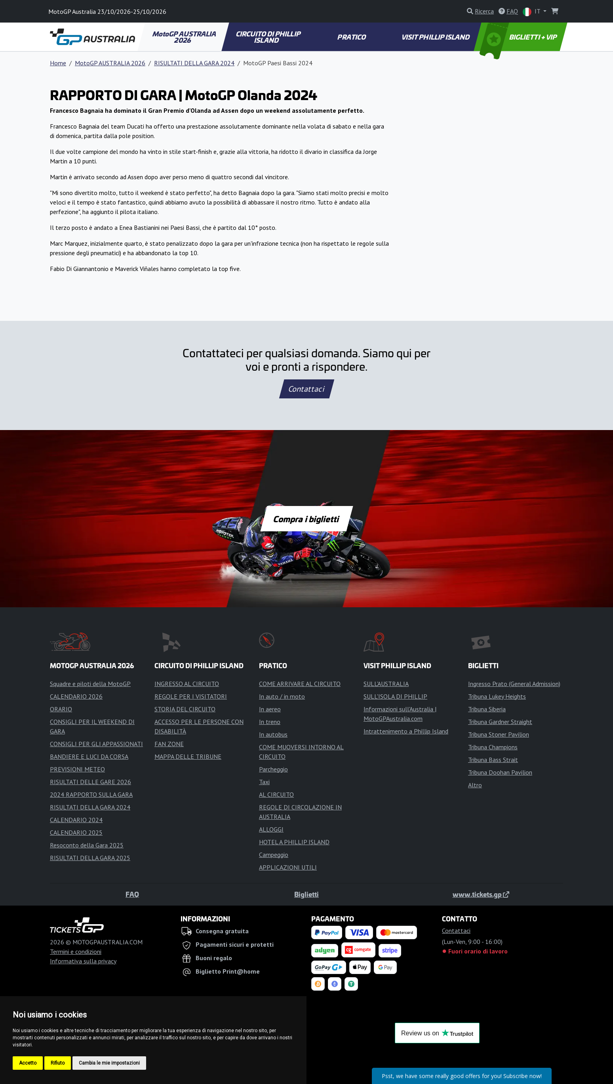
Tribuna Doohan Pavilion (500, 772)
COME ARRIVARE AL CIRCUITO (300, 684)
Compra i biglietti (306, 519)
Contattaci (306, 389)
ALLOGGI (271, 829)
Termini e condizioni (75, 951)
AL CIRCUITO (276, 794)
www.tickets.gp (481, 894)
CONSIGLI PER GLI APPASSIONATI (96, 744)
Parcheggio (273, 769)
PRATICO (352, 37)
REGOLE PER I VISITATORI (190, 696)
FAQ (132, 894)
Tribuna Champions (493, 747)
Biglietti (306, 894)
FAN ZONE (169, 744)
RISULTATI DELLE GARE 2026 (90, 782)
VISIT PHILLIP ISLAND (435, 37)
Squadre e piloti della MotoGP (90, 684)
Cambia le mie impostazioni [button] (109, 1063)
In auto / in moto (282, 696)
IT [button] (532, 11)
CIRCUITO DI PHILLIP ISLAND (268, 37)
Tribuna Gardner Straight (500, 722)
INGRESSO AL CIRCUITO (186, 684)
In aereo (270, 709)
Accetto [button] (27, 1063)
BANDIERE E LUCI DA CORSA (89, 756)
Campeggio (273, 854)
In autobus (273, 734)
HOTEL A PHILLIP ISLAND (294, 842)
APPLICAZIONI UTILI (288, 867)
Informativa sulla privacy (83, 961)
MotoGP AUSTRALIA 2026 (184, 37)
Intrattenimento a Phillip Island (406, 731)
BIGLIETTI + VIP (519, 37)
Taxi (264, 782)
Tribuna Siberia (487, 709)
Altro (475, 785)
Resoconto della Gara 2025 (87, 845)
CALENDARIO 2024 (76, 820)
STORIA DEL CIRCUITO (184, 709)
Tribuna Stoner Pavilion (498, 734)
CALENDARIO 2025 (76, 832)
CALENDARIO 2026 (76, 696)
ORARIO (61, 709)
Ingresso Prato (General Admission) (514, 684)
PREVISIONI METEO (77, 769)
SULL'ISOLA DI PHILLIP (395, 696)
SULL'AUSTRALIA (386, 684)
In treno (269, 722)
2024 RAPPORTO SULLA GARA (91, 794)
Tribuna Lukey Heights (497, 696)
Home (58, 63)
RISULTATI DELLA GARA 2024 (194, 63)
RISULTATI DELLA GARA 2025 (90, 858)
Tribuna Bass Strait (493, 760)
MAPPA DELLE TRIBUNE (187, 756)
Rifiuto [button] (58, 1063)
